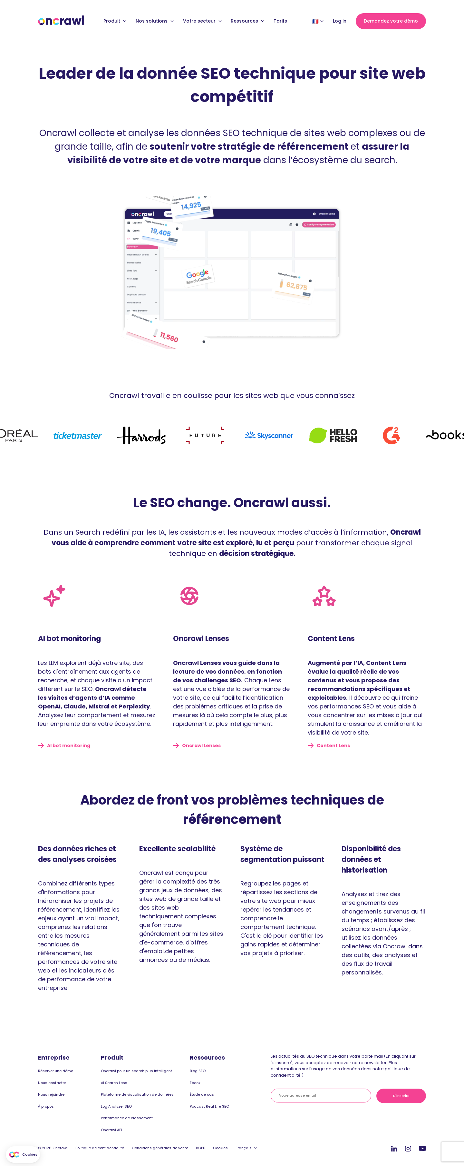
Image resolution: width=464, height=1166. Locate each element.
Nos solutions (155, 21)
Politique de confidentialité (99, 1148)
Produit (114, 21)
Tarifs (280, 21)
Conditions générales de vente (160, 1148)
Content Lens (333, 745)
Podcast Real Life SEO (209, 1106)
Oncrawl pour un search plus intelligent (136, 1070)
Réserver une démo (55, 1070)
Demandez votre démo (391, 21)
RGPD (200, 1148)
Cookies (220, 1148)
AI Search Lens (114, 1082)
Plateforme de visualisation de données (137, 1094)
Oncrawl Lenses (201, 745)
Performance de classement (127, 1118)
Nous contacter (52, 1082)
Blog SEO (198, 1070)
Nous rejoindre (51, 1094)
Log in (339, 21)
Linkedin (394, 1148)
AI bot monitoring (68, 745)
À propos (46, 1106)
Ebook (195, 1082)
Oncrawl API (111, 1129)
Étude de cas (202, 1094)
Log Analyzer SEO (116, 1106)
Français (244, 1148)
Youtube (422, 1148)
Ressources (247, 21)
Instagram (408, 1148)
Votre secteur (202, 21)
